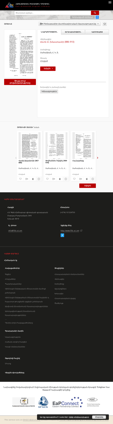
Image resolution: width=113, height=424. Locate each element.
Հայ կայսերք (78, 161)
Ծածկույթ (59, 303)
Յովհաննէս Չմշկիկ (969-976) (56, 162)
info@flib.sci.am (15, 230)
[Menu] (109, 2)
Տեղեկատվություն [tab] (73, 32)
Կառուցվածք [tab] (97, 32)
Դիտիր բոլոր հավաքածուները (19, 323)
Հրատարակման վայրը (65, 298)
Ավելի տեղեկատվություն (79, 417)
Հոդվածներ (10, 279)
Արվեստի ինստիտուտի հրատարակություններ (26, 306)
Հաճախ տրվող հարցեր (16, 342)
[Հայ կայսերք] (83, 145)
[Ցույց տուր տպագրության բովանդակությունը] (33, 179)
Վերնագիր (59, 279)
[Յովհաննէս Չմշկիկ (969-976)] (56, 145)
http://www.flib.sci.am (70, 230)
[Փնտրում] (95, 13)
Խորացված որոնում (82, 17)
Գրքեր (8, 274)
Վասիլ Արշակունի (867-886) (29, 162)
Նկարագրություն (13, 337)
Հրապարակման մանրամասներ (69, 274)
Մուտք (8, 363)
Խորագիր (59, 293)
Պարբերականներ (13, 284)
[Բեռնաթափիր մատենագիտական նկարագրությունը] (26, 179)
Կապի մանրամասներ (15, 346)
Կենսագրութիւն (49, 91)
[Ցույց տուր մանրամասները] (39, 179)
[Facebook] (62, 235)
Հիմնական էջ (10, 260)
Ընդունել (99, 417)
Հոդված (44, 61)
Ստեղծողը (59, 284)
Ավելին (87, 186)
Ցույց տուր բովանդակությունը (20, 82)
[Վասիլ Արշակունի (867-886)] (29, 145)
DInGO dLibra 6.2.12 (31, 420)
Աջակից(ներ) (60, 289)
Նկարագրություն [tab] (49, 32)
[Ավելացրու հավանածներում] (105, 24)
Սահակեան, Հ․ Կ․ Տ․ (49, 52)
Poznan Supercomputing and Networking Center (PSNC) (84, 420)
